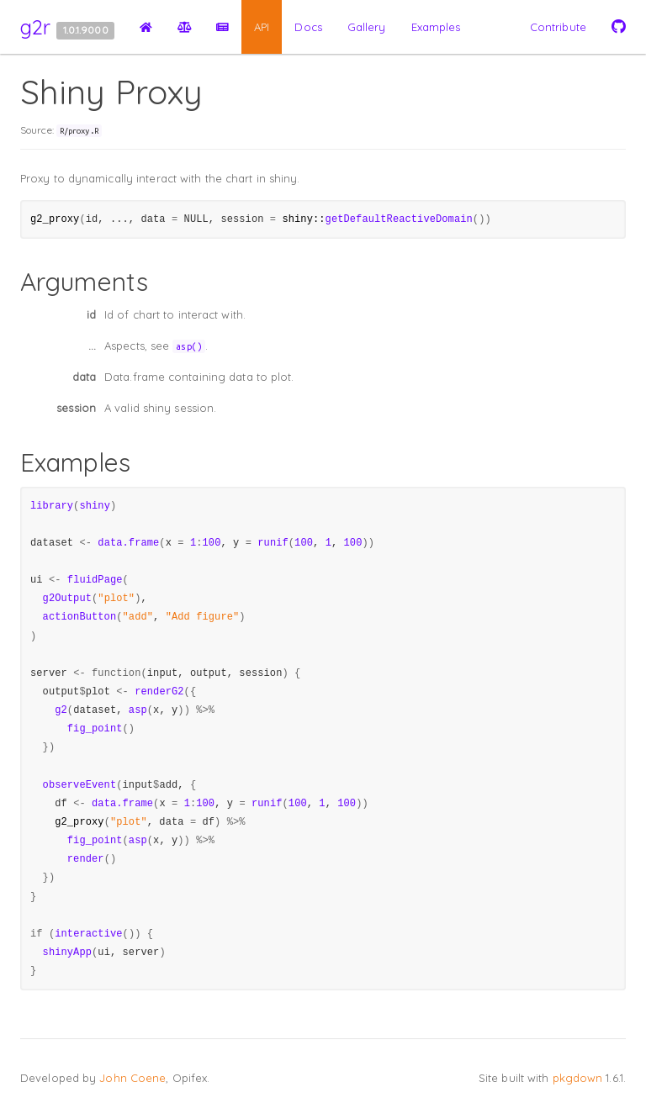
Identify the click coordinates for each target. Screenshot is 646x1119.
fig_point (95, 729)
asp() (189, 346)
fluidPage (95, 580)
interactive (88, 934)
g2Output (67, 598)
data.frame (128, 543)
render (85, 859)
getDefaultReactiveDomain (399, 219)
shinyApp (67, 952)
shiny (94, 506)
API (261, 27)
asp (138, 710)
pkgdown (578, 1078)
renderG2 (159, 692)
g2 (61, 710)
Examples (436, 27)
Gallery (366, 27)
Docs (307, 27)
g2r (35, 27)
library (51, 506)
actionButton (80, 617)
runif (273, 543)
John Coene (132, 1078)
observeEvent (80, 785)
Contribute (558, 27)
